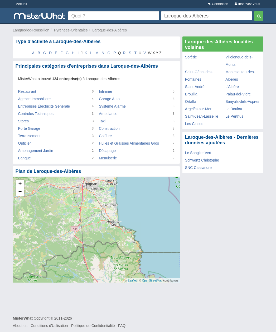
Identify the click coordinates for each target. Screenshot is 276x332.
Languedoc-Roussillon (31, 30)
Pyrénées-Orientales (71, 30)
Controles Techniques (36, 114)
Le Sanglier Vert (198, 153)
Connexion (218, 4)
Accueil (21, 4)
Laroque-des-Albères (109, 30)
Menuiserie (108, 158)
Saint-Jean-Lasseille (201, 116)
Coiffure (105, 136)
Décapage (107, 151)
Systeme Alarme (112, 106)
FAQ (121, 326)
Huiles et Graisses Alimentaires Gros (129, 143)
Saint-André (195, 87)
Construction (109, 128)
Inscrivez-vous (247, 4)
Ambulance (108, 114)
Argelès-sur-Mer (198, 109)
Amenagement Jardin (35, 151)
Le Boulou (233, 109)
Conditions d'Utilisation (49, 326)
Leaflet (132, 280)
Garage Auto (109, 99)
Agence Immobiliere (34, 99)
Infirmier (105, 91)
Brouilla (191, 94)
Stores (23, 121)
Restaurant (27, 91)
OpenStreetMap (152, 280)
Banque (24, 158)
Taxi (102, 121)
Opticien (25, 143)
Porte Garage (29, 128)
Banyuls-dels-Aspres (242, 101)
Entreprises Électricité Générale (44, 106)
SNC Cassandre (198, 167)
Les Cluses (194, 124)
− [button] (20, 192)
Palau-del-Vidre (238, 94)
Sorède (191, 57)
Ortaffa (190, 101)
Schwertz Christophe (202, 160)
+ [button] (20, 184)
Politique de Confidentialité (93, 326)
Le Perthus (234, 116)
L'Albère (232, 87)
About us (20, 326)
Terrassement (29, 136)
